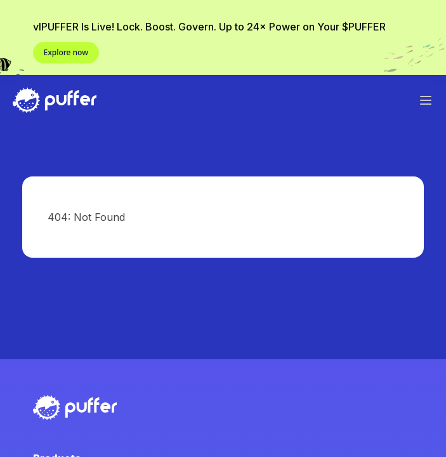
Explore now (66, 52)
